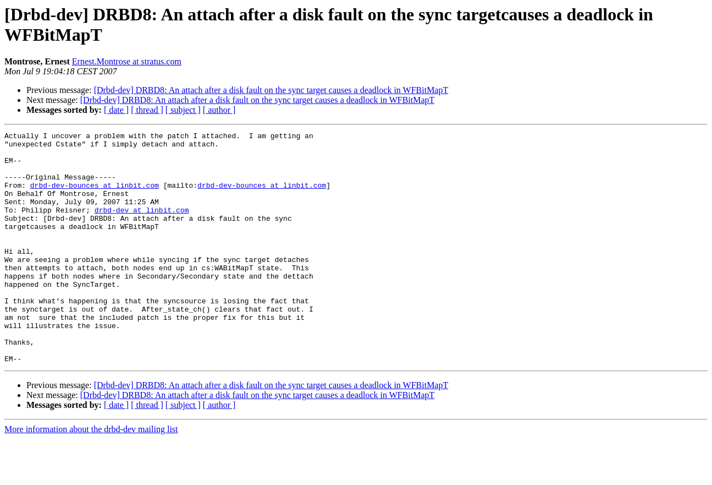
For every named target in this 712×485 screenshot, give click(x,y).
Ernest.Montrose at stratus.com (126, 61)
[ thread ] (147, 110)
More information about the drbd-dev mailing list (91, 475)
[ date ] (116, 110)
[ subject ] (183, 110)
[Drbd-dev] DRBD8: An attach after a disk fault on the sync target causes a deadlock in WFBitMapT (271, 90)
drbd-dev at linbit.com (142, 226)
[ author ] (219, 110)
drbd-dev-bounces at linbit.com (94, 196)
